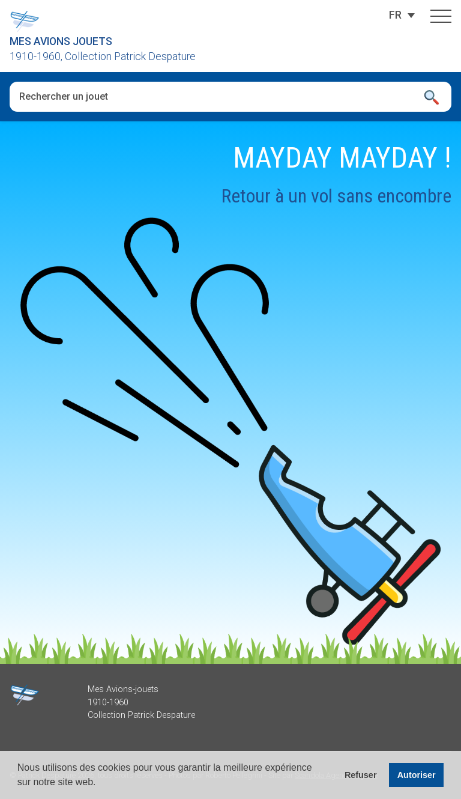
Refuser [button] (361, 775)
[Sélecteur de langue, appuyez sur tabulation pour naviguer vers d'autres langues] (395, 15)
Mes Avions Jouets (61, 41)
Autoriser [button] (416, 775)
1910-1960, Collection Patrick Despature (103, 56)
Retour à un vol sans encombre (336, 195)
